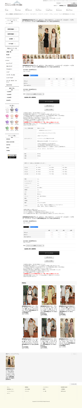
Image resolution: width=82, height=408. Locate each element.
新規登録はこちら (62, 5)
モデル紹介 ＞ (12, 43)
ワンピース (8, 57)
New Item (20, 9)
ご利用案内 (63, 389)
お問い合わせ (49, 105)
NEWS (44, 389)
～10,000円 (8, 91)
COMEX (8, 150)
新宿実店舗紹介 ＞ (12, 29)
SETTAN (8, 144)
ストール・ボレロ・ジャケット (11, 81)
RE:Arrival (30, 9)
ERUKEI (8, 139)
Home (10, 9)
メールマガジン (46, 387)
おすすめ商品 (27, 389)
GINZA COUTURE (10, 141)
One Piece (41, 9)
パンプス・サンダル (10, 74)
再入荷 (7, 54)
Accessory (61, 9)
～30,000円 (8, 97)
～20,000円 (8, 94)
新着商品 (26, 387)
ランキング (27, 391)
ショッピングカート (10, 391)
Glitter (7, 147)
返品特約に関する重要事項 (30, 97)
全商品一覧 (8, 51)
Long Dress (51, 9)
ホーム (8, 387)
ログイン (55, 5)
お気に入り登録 (49, 109)
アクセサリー (9, 69)
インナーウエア (9, 77)
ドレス (7, 60)
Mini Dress (71, 9)
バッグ (7, 72)
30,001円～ (8, 100)
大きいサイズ (9, 66)
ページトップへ (73, 384)
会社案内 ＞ (12, 38)
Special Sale (9, 84)
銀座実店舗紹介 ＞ (12, 34)
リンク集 (44, 391)
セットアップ (9, 63)
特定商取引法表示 (64, 387)
